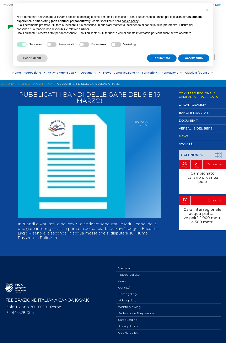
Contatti (124, 284)
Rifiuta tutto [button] (162, 58)
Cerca (122, 277)
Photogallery (127, 291)
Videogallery (127, 298)
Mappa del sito (129, 271)
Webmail (124, 264)
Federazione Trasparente (136, 312)
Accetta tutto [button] (194, 58)
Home (16, 72)
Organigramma (192, 105)
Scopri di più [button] (32, 58)
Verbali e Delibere (195, 128)
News (107, 72)
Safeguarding (128, 319)
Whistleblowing (129, 305)
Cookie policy (128, 332)
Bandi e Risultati (194, 113)
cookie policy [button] (130, 21)
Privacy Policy (128, 325)
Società (186, 144)
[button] (207, 10)
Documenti (189, 120)
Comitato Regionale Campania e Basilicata (198, 95)
